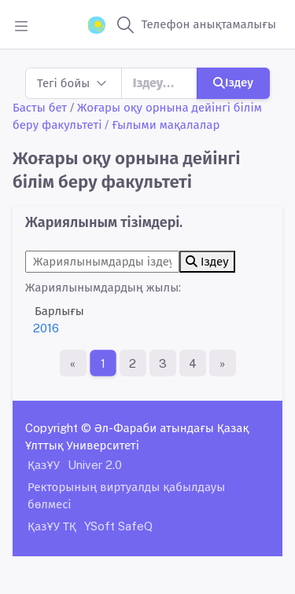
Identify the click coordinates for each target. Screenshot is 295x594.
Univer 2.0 (95, 464)
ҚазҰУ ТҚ (52, 526)
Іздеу (233, 82)
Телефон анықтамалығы (209, 24)
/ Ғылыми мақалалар (162, 124)
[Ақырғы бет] (222, 363)
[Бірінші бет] (73, 363)
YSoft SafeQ (118, 526)
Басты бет (40, 107)
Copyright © (58, 427)
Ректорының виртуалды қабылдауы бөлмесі (126, 495)
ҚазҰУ (44, 464)
